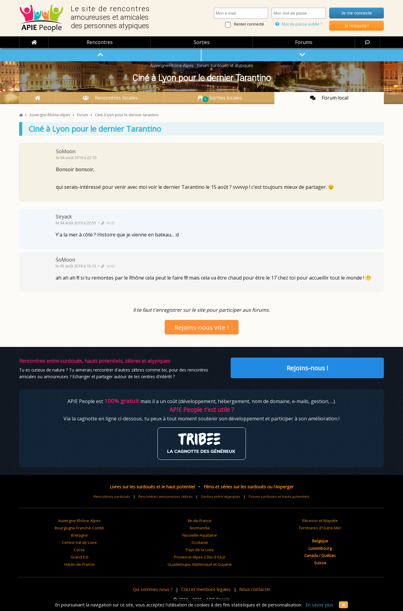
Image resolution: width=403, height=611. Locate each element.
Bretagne (79, 535)
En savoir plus (319, 605)
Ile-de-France (200, 520)
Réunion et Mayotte (320, 520)
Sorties (202, 42)
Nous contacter (254, 589)
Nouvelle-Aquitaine (199, 535)
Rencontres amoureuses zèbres (165, 496)
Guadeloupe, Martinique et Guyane (199, 564)
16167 (108, 266)
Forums (303, 42)
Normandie (200, 528)
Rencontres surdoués (112, 496)
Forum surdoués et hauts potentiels (279, 496)
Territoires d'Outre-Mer (320, 528)
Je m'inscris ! (357, 26)
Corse (79, 549)
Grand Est (79, 557)
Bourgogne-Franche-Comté (79, 528)
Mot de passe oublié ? (298, 24)
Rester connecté (249, 24)
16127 (108, 223)
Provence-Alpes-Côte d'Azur (200, 557)
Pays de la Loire (200, 549)
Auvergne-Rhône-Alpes (79, 520)
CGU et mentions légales (206, 589)
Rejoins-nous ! (307, 368)
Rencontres (100, 42)
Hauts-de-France (79, 564)
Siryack (64, 216)
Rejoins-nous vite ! (201, 327)
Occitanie (199, 542)
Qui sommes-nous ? (153, 589)
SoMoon (65, 151)
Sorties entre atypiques (220, 496)
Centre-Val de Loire (79, 542)
